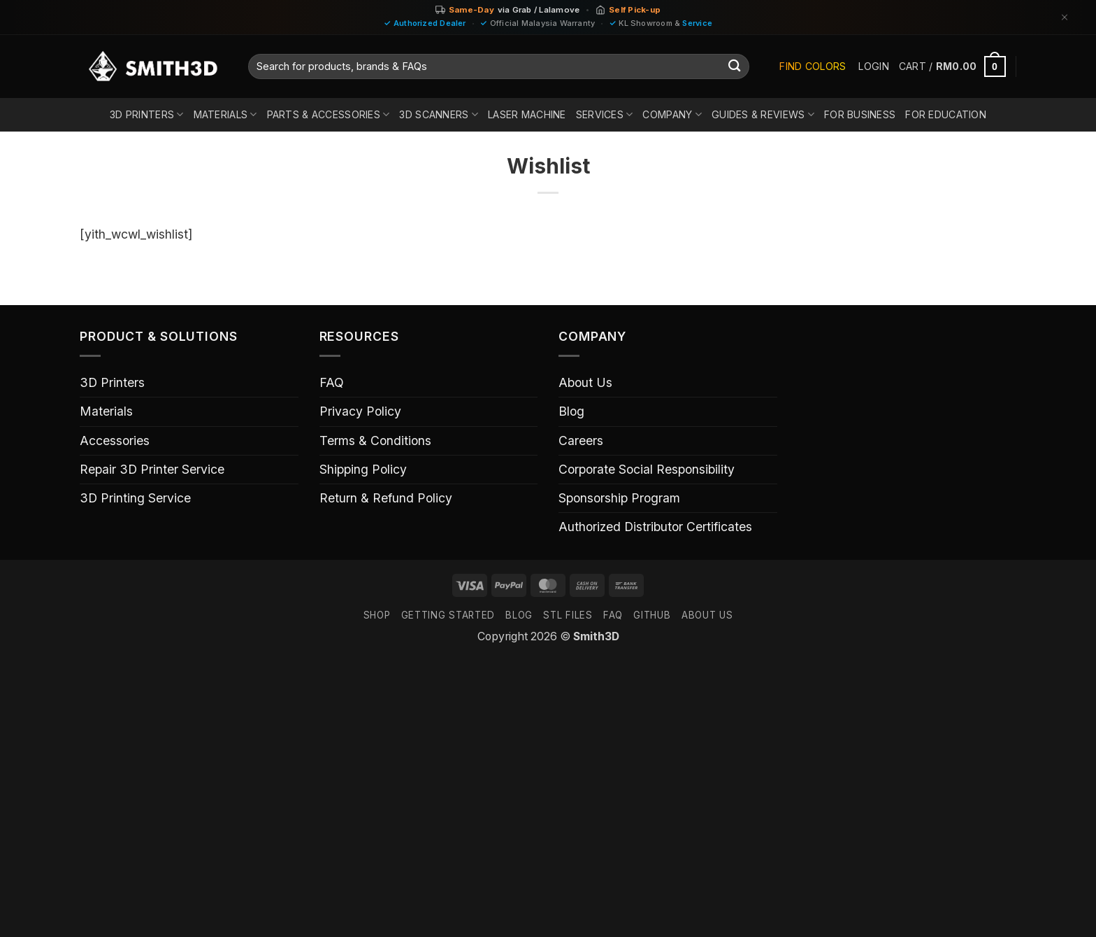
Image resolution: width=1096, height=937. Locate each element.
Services (604, 114)
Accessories (115, 440)
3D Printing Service (135, 498)
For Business (859, 114)
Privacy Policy (360, 411)
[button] (873, 66)
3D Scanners (438, 114)
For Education (945, 114)
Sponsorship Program (619, 498)
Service (697, 23)
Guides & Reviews (763, 114)
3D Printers (147, 114)
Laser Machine (527, 114)
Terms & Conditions (375, 440)
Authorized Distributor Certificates (655, 526)
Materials (225, 114)
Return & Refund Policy (385, 498)
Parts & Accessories (328, 114)
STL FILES (567, 615)
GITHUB (651, 615)
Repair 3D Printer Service (152, 469)
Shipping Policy (363, 469)
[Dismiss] (1064, 17)
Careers (580, 440)
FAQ (331, 382)
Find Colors (812, 66)
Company (671, 114)
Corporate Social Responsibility (646, 469)
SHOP (377, 615)
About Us (585, 382)
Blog (571, 411)
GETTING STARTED (448, 615)
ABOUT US (707, 615)
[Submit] (735, 67)
